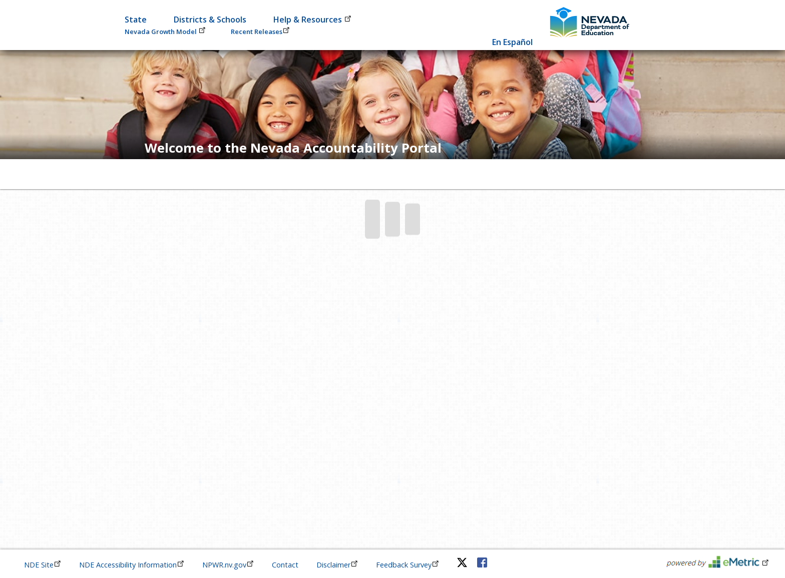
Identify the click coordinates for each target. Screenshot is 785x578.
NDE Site (42, 564)
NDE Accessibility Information (131, 564)
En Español (512, 42)
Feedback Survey (407, 564)
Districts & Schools (210, 19)
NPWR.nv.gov (228, 564)
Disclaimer (337, 564)
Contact (285, 564)
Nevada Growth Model (165, 31)
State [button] (136, 19)
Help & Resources (312, 19)
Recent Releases (260, 31)
